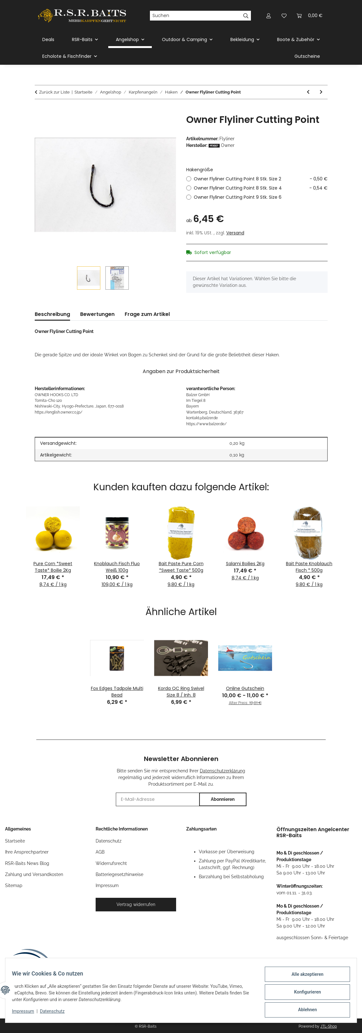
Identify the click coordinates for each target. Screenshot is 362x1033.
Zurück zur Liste (54, 92)
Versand (235, 233)
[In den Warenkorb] (40, 110)
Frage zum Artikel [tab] (147, 314)
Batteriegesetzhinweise (119, 874)
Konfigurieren (303, 994)
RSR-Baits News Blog (27, 863)
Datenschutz (56, 1013)
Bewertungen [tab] (97, 314)
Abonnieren (222, 799)
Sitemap (13, 885)
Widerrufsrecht (111, 863)
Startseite (15, 840)
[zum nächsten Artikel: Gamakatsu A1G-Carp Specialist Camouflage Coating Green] (321, 92)
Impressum (26, 1013)
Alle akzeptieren (304, 977)
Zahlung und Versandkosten (34, 874)
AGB (100, 852)
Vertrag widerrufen (135, 904)
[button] (268, 16)
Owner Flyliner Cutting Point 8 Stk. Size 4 (261, 188)
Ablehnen (303, 1010)
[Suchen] (195, 15)
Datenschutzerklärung (222, 770)
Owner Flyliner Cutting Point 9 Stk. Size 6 (238, 197)
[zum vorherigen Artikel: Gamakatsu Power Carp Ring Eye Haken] (308, 92)
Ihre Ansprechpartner (27, 852)
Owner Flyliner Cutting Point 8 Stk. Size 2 (261, 179)
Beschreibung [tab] (52, 314)
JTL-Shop (328, 1026)
